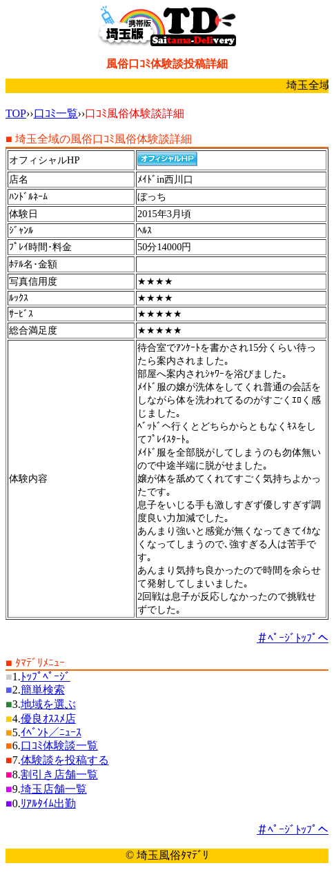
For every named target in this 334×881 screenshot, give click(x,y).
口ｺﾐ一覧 (56, 113)
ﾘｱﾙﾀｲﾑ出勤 (48, 803)
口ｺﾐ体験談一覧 (59, 745)
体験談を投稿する (65, 760)
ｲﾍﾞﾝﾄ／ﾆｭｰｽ (51, 732)
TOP (16, 113)
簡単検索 (43, 690)
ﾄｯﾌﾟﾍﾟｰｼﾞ (45, 676)
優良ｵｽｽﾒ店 (48, 719)
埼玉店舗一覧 (54, 789)
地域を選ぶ (48, 704)
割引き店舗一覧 (59, 774)
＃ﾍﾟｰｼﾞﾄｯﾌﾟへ (292, 638)
